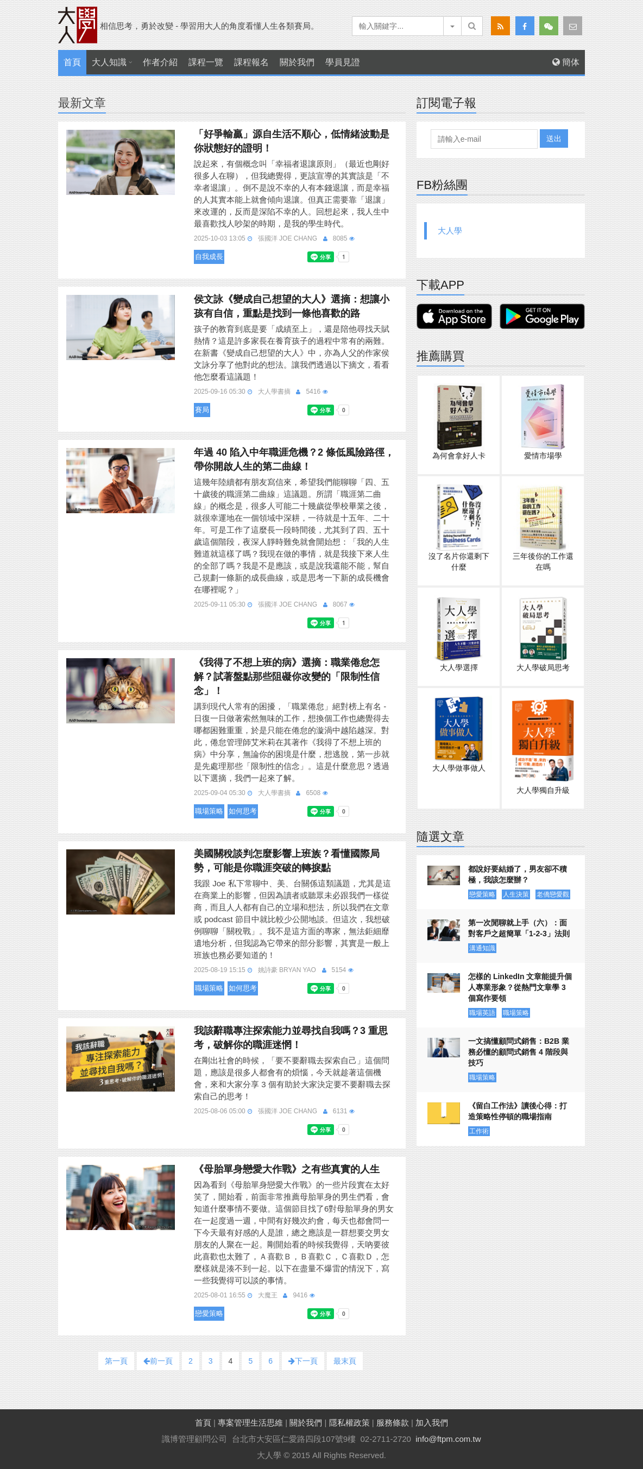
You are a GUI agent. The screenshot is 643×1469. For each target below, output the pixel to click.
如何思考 (243, 811)
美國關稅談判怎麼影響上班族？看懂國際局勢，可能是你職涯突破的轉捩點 (287, 860)
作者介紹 (160, 62)
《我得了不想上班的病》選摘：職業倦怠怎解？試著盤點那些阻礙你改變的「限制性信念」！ (287, 676)
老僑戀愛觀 (553, 894)
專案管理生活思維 (250, 1422)
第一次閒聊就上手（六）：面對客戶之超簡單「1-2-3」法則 (519, 928)
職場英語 (482, 1013)
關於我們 (297, 62)
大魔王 (268, 1295)
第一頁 (116, 1361)
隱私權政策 (349, 1422)
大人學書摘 (274, 391)
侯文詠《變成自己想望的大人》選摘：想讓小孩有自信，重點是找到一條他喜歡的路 (291, 306)
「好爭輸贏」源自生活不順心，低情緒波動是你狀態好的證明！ (291, 141)
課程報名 (251, 62)
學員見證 (342, 62)
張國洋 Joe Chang (287, 238)
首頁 (72, 62)
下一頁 (303, 1361)
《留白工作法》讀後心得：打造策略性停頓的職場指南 (517, 1111)
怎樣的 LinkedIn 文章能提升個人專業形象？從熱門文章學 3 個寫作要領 (520, 987)
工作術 (479, 1131)
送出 (554, 138)
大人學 (450, 230)
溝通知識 (482, 948)
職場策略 (209, 811)
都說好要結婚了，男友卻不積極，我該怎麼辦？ (517, 874)
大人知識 (109, 62)
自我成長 (209, 257)
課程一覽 (205, 62)
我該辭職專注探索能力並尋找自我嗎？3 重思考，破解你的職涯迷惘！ (291, 1037)
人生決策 (516, 894)
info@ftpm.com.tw (448, 1438)
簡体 (565, 62)
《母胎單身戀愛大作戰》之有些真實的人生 (287, 1169)
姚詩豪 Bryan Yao (287, 970)
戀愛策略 (209, 1313)
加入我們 (431, 1422)
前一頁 (158, 1361)
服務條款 (392, 1422)
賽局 (202, 410)
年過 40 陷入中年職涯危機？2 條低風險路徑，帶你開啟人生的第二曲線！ (294, 459)
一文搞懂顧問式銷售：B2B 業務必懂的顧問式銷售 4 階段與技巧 (518, 1052)
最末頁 (344, 1361)
